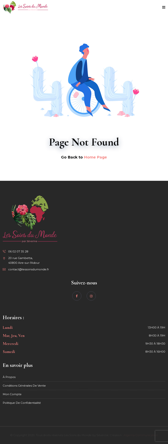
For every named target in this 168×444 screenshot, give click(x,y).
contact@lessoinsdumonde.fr (28, 269)
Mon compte (12, 394)
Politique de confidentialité (22, 403)
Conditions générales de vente (24, 385)
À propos (9, 377)
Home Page (95, 157)
